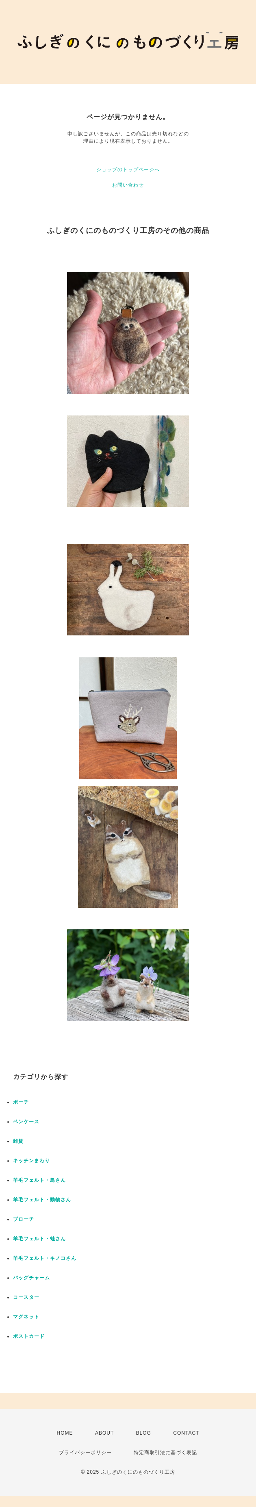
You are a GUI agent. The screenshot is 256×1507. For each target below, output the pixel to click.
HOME (65, 1433)
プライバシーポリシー (85, 1452)
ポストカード (29, 1336)
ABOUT (104, 1433)
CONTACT (186, 1433)
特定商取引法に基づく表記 (165, 1452)
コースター (26, 1297)
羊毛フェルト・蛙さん (39, 1239)
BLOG (143, 1433)
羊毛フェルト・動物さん (42, 1200)
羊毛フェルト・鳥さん (39, 1180)
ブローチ (23, 1219)
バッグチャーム (31, 1278)
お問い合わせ (128, 185)
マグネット (26, 1317)
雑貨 (18, 1141)
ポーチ (21, 1102)
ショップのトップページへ (128, 169)
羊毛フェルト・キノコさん (44, 1258)
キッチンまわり (31, 1160)
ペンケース (26, 1121)
